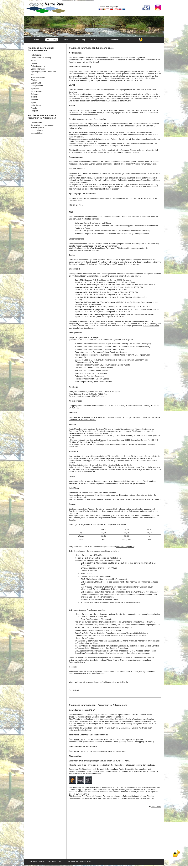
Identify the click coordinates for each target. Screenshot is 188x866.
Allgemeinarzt (36, 91)
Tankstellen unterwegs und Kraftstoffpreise (42, 126)
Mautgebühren (37, 133)
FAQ (128, 40)
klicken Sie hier (103, 765)
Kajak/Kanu (36, 105)
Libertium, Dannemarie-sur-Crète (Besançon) (131, 346)
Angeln (34, 108)
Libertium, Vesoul (119, 349)
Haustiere (35, 100)
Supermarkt (36, 83)
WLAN (33, 60)
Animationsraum (38, 66)
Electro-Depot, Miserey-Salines (100, 368)
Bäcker (34, 80)
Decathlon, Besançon (119, 352)
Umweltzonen (36, 122)
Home (36, 40)
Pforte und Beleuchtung (41, 58)
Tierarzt (34, 97)
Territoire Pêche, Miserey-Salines (113, 660)
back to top (155, 806)
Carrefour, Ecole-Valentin (97, 370)
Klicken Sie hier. (76, 205)
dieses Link (81, 497)
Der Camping (51, 40)
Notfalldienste (36, 55)
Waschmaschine (38, 77)
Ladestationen (37, 130)
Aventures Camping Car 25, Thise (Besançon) (131, 344)
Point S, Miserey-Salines (98, 379)
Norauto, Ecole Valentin (97, 373)
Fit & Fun (95, 40)
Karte (127, 761)
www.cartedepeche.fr (125, 546)
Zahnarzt (34, 94)
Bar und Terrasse (38, 69)
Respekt (34, 111)
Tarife (66, 40)
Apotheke (35, 88)
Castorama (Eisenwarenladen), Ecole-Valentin (110, 365)
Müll (32, 74)
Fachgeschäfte (37, 86)
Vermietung (80, 40)
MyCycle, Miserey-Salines (101, 382)
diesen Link (78, 739)
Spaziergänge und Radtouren (43, 72)
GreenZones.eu (117, 717)
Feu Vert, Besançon (95, 376)
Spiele (33, 102)
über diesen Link (107, 719)
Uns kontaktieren (113, 40)
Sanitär (34, 63)
